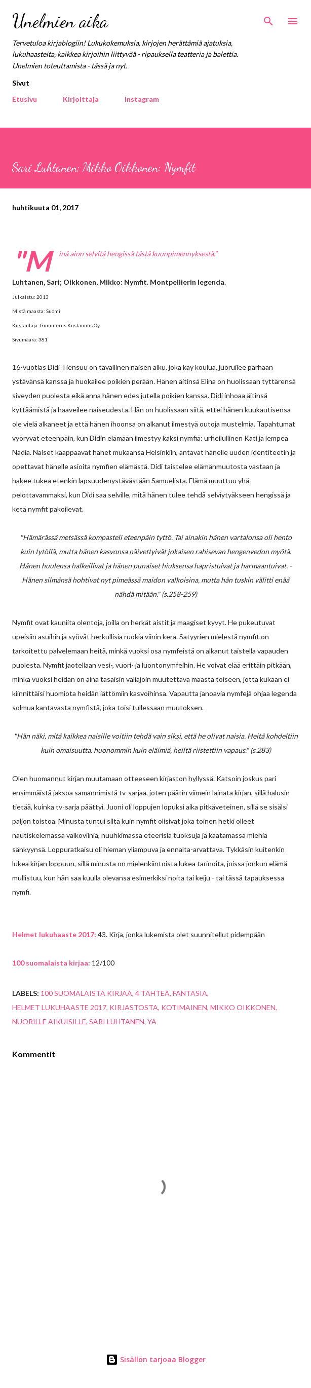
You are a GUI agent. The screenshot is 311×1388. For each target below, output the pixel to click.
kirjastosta (133, 1007)
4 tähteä (152, 993)
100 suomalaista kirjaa (86, 993)
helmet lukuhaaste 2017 (59, 1007)
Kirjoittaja (81, 99)
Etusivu (24, 99)
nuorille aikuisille (49, 1021)
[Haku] (268, 18)
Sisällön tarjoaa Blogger (156, 1359)
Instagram (142, 99)
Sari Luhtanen (116, 1021)
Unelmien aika (60, 21)
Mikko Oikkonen (243, 1007)
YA (152, 1021)
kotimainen (184, 1007)
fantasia (190, 993)
